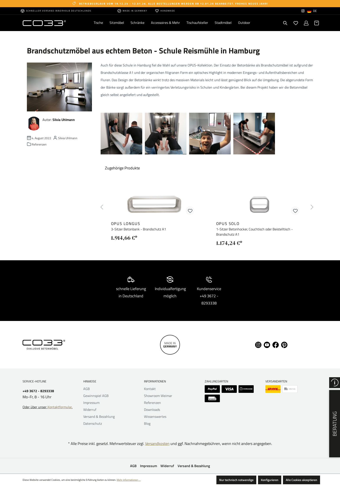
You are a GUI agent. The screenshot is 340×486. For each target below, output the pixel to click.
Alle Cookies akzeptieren (301, 480)
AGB (86, 388)
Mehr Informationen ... (129, 480)
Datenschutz (92, 423)
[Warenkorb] (316, 23)
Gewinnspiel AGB (96, 395)
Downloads (152, 409)
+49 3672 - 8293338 (38, 391)
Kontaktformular (59, 407)
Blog (147, 423)
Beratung (334, 423)
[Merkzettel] (296, 23)
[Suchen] (285, 23)
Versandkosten (157, 443)
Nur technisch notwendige (236, 480)
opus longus (125, 223)
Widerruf (89, 409)
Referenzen (152, 402)
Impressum (91, 402)
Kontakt (150, 388)
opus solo (228, 223)
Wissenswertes (155, 416)
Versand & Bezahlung (99, 416)
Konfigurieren (269, 480)
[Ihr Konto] (306, 23)
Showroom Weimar (158, 395)
